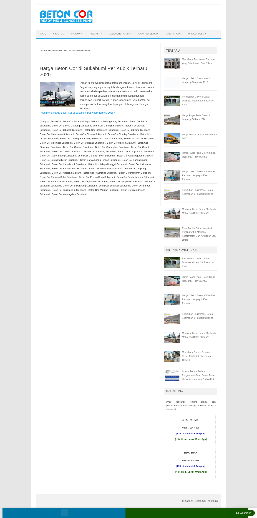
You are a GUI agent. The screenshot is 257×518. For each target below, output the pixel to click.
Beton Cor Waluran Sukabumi (103, 190)
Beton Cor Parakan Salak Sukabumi (58, 177)
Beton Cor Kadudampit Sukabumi (69, 164)
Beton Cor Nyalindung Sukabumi (100, 172)
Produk (75, 34)
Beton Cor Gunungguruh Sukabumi (135, 155)
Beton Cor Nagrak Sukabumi (66, 172)
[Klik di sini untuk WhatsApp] (191, 439)
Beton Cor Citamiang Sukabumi (100, 151)
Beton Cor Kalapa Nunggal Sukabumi (107, 164)
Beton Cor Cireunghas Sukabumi (112, 147)
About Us (58, 34)
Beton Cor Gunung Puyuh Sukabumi (96, 155)
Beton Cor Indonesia (206, 500)
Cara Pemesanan (148, 34)
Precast (95, 34)
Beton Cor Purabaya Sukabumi (56, 181)
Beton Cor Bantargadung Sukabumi (109, 121)
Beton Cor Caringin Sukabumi (108, 125)
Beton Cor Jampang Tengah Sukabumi (100, 160)
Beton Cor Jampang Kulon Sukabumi (59, 160)
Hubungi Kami (173, 34)
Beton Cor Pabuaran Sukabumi (135, 172)
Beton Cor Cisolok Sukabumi (67, 151)
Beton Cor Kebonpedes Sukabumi (69, 168)
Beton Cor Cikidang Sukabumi (89, 142)
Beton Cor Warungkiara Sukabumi (69, 194)
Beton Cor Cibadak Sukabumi (67, 130)
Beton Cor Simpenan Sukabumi (126, 181)
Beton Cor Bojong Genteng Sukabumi (71, 125)
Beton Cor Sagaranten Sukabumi (91, 181)
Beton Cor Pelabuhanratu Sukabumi (135, 177)
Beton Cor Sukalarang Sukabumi (80, 185)
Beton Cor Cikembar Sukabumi (56, 142)
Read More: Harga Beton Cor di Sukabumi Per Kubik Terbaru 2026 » (77, 112)
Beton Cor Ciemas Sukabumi (107, 138)
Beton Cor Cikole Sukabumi (121, 142)
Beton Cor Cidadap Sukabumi (123, 134)
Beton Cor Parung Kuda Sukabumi (97, 177)
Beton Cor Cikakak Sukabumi (139, 138)
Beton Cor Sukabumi (73, 121)
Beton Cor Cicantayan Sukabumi (57, 134)
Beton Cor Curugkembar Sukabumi (136, 151)
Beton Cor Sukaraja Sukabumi (114, 185)
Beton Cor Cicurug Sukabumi (91, 134)
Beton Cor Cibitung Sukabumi (135, 130)
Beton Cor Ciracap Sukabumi (78, 147)
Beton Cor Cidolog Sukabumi (75, 138)
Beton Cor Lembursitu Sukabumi (106, 168)
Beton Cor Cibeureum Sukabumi (101, 130)
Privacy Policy (197, 34)
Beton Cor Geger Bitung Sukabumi (58, 155)
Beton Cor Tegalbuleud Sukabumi (69, 190)
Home (42, 34)
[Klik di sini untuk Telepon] (190, 433)
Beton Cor (56, 121)
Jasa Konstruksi (119, 34)
